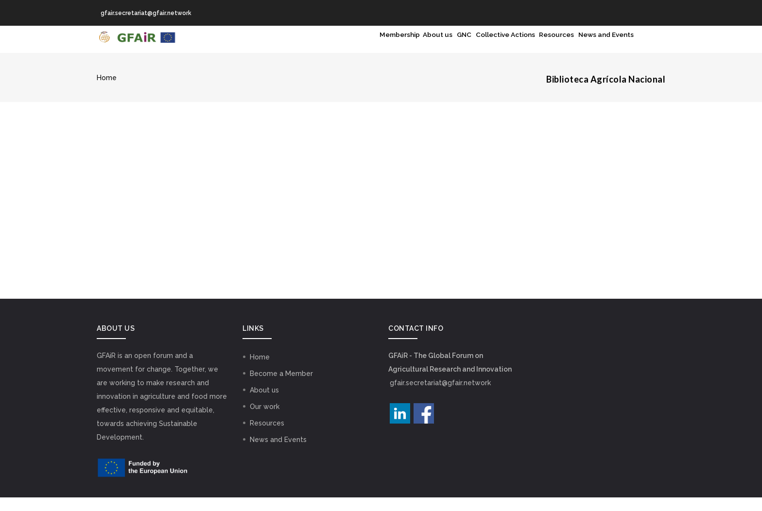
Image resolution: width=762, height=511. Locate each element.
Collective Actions (469, 46)
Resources (535, 46)
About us (379, 46)
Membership (328, 46)
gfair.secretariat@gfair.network (440, 396)
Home (107, 91)
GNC (416, 46)
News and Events (598, 46)
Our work (264, 420)
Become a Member (281, 387)
